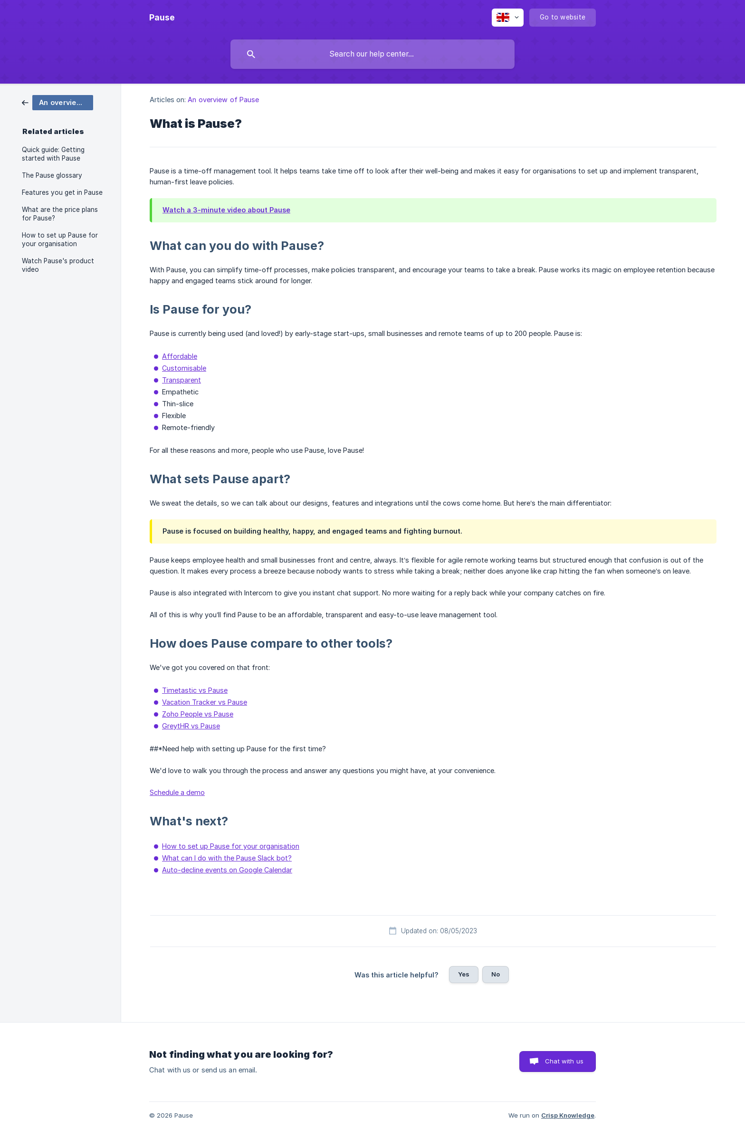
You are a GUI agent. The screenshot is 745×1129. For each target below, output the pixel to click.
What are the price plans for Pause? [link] (60, 214)
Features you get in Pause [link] (62, 192)
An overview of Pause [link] (223, 100)
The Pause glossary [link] (52, 175)
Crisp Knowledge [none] (567, 1115)
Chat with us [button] (564, 1061)
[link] (57, 101)
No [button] (495, 974)
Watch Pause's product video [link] (58, 265)
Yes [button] (463, 974)
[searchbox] (372, 54)
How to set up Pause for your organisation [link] (60, 239)
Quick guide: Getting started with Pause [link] (53, 154)
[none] (162, 18)
